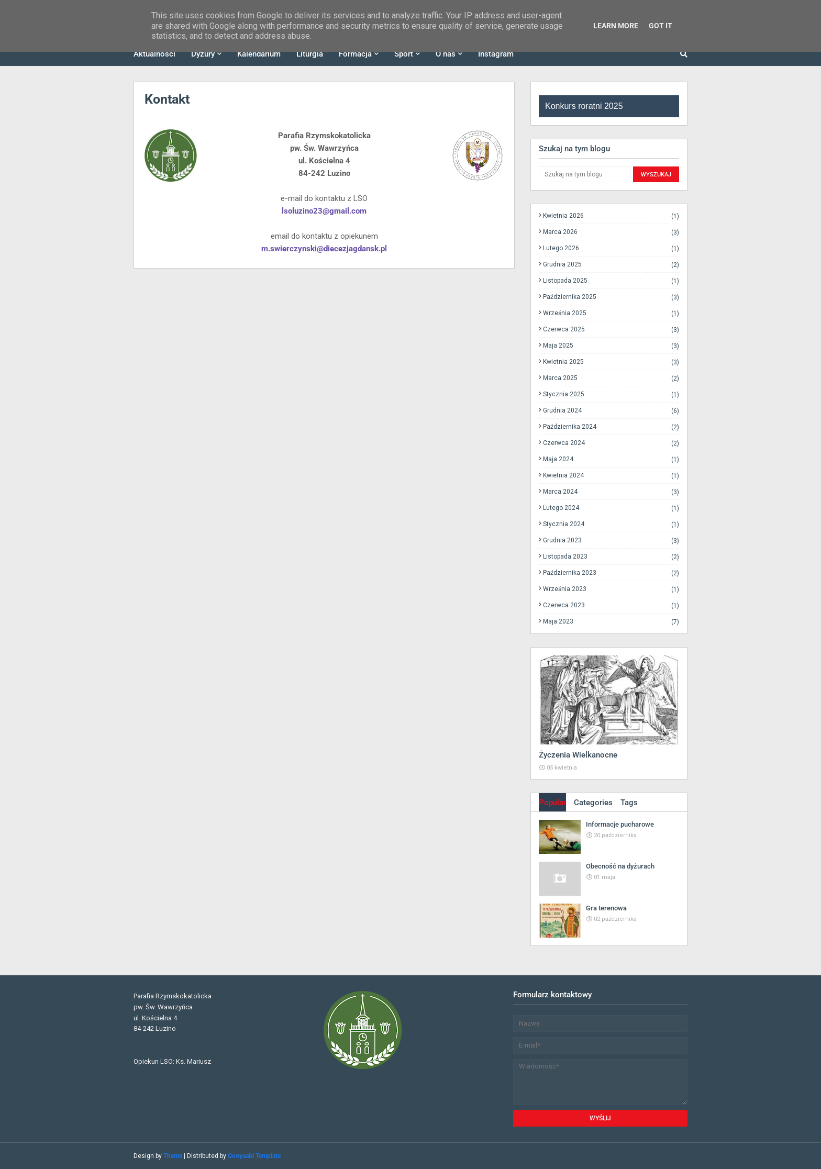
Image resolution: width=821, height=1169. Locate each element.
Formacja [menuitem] (355, 54)
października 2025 (611, 297)
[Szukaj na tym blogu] (584, 174)
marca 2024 (611, 492)
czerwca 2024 (611, 443)
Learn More (615, 25)
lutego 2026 (611, 248)
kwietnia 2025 (611, 362)
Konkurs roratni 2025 (584, 106)
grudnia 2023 (611, 540)
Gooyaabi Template (254, 1156)
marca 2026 (611, 232)
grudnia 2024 (611, 411)
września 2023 (611, 589)
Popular (552, 802)
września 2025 (611, 313)
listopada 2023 (611, 557)
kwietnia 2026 (611, 216)
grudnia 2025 (611, 265)
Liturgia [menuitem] (309, 54)
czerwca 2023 (611, 605)
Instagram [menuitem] (496, 54)
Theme (172, 1156)
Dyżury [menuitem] (203, 54)
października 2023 (611, 573)
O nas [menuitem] (446, 54)
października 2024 (611, 427)
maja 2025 (611, 346)
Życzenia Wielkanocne (578, 755)
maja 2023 (611, 621)
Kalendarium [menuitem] (259, 54)
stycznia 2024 (611, 524)
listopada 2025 (611, 281)
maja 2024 (611, 459)
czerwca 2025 (611, 329)
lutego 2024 (611, 508)
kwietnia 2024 (611, 476)
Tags (629, 802)
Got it (660, 25)
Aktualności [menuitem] (154, 54)
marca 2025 (611, 378)
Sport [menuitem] (403, 54)
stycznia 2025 (611, 394)
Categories (593, 802)
